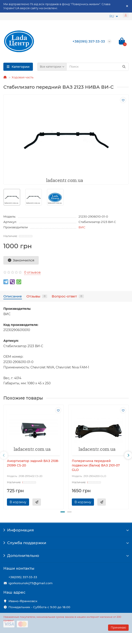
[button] (62, 511)
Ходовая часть (22, 77)
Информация (66, 530)
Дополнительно (66, 555)
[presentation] (4, 455)
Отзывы (36, 296)
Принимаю (118, 627)
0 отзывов (32, 272)
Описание (12, 296)
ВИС (82, 227)
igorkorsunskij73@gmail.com (31, 583)
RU (113, 16)
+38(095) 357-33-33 (23, 577)
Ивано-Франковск (23, 601)
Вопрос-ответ (68, 296)
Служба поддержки (66, 543)
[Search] (97, 67)
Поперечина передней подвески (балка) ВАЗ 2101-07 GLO (96, 465)
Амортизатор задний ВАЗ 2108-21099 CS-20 (33, 463)
